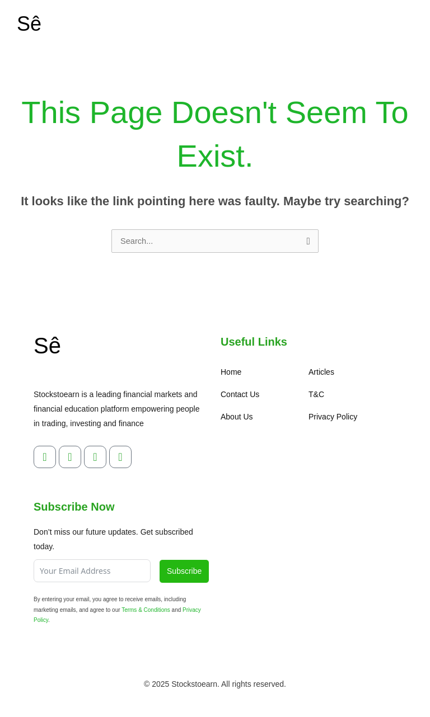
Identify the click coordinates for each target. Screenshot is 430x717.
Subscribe (184, 571)
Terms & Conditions (145, 610)
